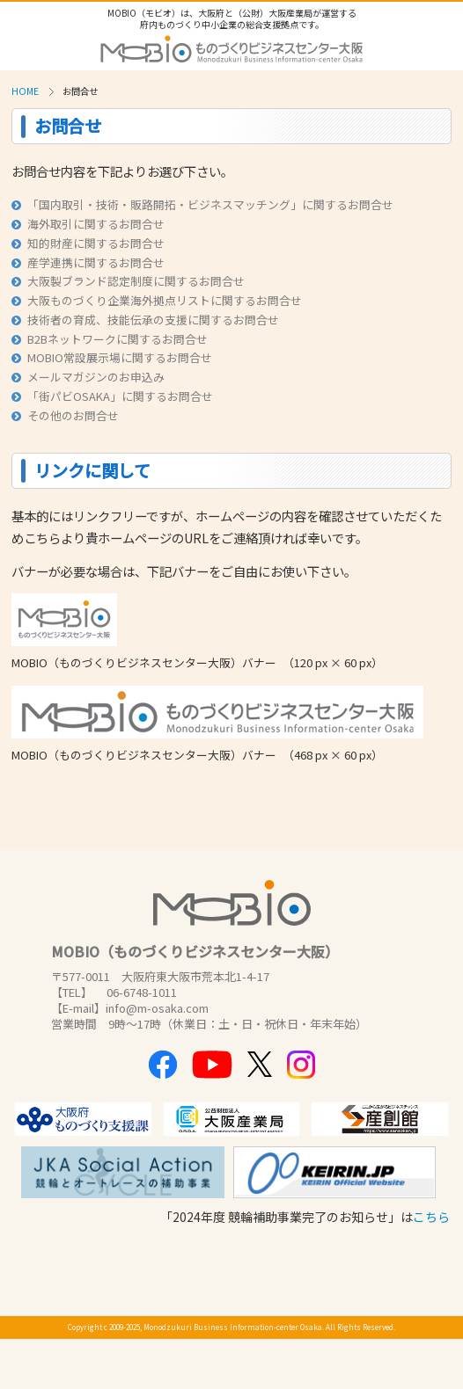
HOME (25, 91)
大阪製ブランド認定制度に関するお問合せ (127, 281)
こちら (431, 1216)
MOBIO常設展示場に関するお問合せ (111, 357)
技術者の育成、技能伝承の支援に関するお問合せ (144, 319)
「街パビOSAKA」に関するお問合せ (111, 396)
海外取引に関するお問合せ (87, 223)
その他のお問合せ (64, 415)
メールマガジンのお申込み (87, 376)
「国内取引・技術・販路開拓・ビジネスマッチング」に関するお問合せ (202, 204)
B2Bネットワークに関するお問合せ (109, 339)
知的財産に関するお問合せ (87, 243)
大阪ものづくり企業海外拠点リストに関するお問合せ (156, 300)
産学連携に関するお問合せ (87, 262)
